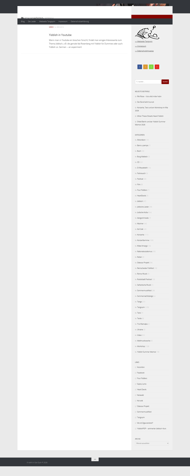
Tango (139, 311)
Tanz (139, 322)
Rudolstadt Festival (144, 289)
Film (138, 194)
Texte (139, 328)
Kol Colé (140, 239)
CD (138, 172)
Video (51, 37)
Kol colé (140, 410)
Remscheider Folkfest (145, 278)
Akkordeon (141, 149)
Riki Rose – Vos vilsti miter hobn (149, 106)
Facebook (140, 382)
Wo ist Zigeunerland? (145, 433)
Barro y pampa (142, 155)
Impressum (63, 21)
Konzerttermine (143, 250)
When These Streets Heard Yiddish (150, 126)
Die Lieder (32, 21)
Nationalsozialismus (144, 261)
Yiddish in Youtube (60, 44)
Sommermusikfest (144, 300)
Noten (139, 267)
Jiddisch (140, 211)
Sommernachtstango (145, 306)
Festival (140, 189)
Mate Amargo (142, 255)
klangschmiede (143, 228)
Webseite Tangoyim (47, 21)
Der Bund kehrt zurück (145, 112)
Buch (139, 161)
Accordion (141, 377)
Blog (23, 21)
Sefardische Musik (144, 295)
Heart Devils (141, 399)
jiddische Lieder (143, 216)
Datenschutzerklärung (80, 21)
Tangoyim (141, 317)
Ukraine (140, 339)
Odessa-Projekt (143, 272)
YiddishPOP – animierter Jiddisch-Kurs (151, 438)
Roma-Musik (142, 283)
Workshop (141, 356)
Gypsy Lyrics (141, 394)
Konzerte (140, 244)
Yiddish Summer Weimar (146, 362)
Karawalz (140, 405)
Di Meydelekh (142, 177)
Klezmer (140, 233)
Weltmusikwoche (143, 350)
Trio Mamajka (142, 334)
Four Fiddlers (142, 200)
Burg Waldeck (142, 166)
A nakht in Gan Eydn (42, 8)
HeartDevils (141, 205)
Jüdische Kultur (142, 222)
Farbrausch (141, 183)
